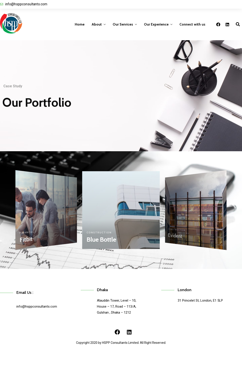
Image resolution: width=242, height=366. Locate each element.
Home (80, 24)
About (97, 24)
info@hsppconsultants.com (36, 306)
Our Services (123, 24)
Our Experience (156, 24)
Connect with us (192, 24)
